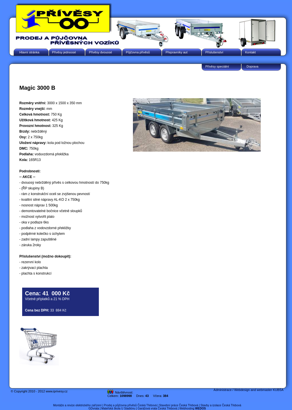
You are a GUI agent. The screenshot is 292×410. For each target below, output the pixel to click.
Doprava (252, 66)
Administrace (223, 390)
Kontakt (250, 52)
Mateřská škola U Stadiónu (118, 408)
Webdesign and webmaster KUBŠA (258, 390)
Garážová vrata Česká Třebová (157, 408)
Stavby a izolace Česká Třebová (221, 405)
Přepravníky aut (176, 52)
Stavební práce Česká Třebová (178, 405)
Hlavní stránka (29, 52)
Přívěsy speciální (217, 66)
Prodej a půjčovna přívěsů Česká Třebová (130, 405)
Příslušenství (214, 52)
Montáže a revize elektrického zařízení (77, 405)
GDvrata (93, 408)
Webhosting (192, 408)
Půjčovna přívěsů (138, 52)
